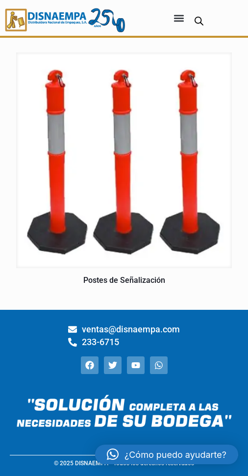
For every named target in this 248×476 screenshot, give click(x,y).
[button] (179, 18)
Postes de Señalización (124, 280)
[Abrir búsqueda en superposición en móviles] (199, 21)
